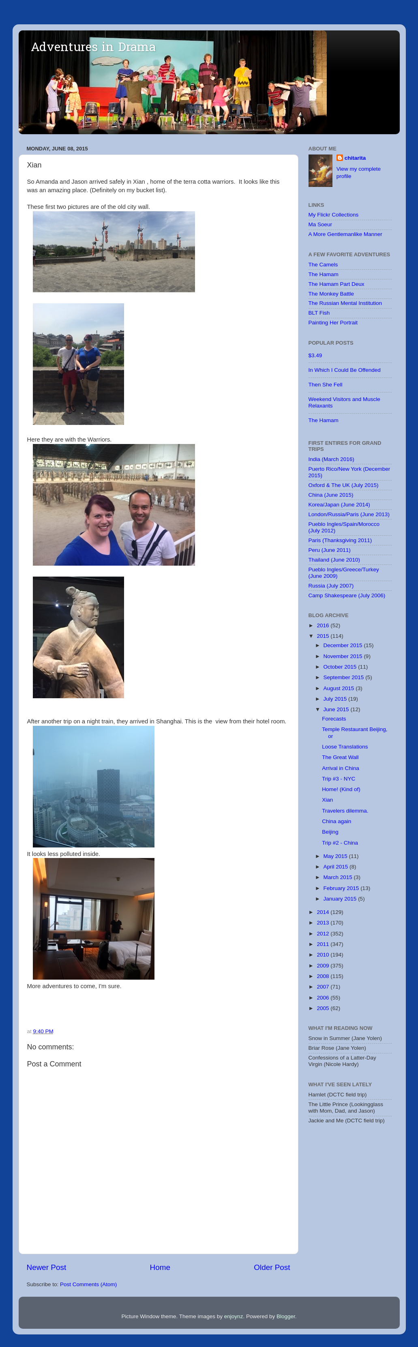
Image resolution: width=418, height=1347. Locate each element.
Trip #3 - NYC (338, 779)
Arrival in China (340, 768)
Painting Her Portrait (333, 323)
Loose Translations (345, 747)
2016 (323, 625)
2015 (323, 636)
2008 (323, 976)
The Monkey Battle (331, 294)
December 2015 (344, 645)
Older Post (272, 1267)
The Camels (323, 265)
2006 (323, 998)
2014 (323, 912)
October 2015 (341, 667)
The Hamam (324, 274)
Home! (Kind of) (341, 789)
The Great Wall (340, 757)
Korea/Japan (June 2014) (339, 505)
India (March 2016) (331, 459)
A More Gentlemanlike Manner (345, 234)
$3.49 (315, 355)
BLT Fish (319, 313)
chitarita (355, 158)
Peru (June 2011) (330, 550)
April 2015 (337, 867)
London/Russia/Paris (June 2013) (349, 514)
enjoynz (233, 1316)
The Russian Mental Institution (345, 303)
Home (160, 1267)
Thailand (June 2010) (334, 560)
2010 (323, 955)
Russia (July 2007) (331, 586)
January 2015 (341, 899)
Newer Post (46, 1267)
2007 (323, 987)
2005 (323, 1008)
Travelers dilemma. (345, 811)
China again (336, 821)
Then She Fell (326, 385)
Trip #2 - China (340, 843)
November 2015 (344, 656)
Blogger (286, 1316)
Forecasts (334, 719)
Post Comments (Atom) (88, 1284)
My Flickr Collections (334, 215)
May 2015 (336, 856)
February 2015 (342, 888)
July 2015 (336, 699)
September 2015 (345, 677)
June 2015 (337, 709)
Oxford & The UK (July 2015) (344, 485)
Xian (327, 800)
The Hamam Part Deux (336, 284)
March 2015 (339, 877)
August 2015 (340, 688)
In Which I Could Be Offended (345, 370)
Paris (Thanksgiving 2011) (340, 540)
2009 (323, 966)
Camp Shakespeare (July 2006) (347, 595)
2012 (323, 934)
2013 (323, 923)
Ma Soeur (320, 224)
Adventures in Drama (93, 48)
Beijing (330, 832)
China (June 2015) (331, 495)
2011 (323, 944)
